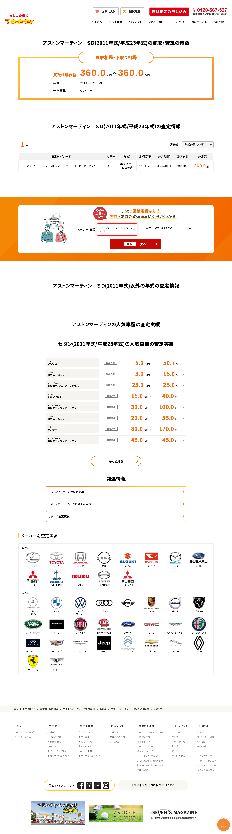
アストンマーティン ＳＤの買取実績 (130, 696)
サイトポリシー (194, 827)
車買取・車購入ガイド (207, 745)
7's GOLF (202, 736)
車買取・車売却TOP (24, 696)
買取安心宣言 (54, 722)
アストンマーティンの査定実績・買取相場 (84, 696)
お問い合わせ (211, 827)
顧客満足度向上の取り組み (151, 750)
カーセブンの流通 (146, 731)
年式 (148, 228)
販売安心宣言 (86, 726)
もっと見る (116, 461)
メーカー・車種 (86, 229)
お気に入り (108, 11)
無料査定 (52, 717)
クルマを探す (85, 717)
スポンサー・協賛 (205, 722)
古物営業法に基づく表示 (131, 827)
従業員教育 (143, 755)
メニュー (177, 717)
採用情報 (218, 22)
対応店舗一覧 (180, 726)
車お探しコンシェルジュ (90, 731)
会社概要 (202, 717)
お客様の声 (115, 726)
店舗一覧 (114, 717)
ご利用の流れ (179, 740)
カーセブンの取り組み (149, 740)
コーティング (177, 22)
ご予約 (176, 722)
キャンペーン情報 (22, 722)
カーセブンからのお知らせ (27, 717)
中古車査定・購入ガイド (59, 740)
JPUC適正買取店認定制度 (151, 745)
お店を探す (135, 22)
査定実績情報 (54, 726)
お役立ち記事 (199, 22)
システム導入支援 (206, 755)
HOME (18, 711)
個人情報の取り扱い (83, 827)
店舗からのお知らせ (120, 722)
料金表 (176, 731)
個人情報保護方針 (60, 827)
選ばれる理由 (156, 22)
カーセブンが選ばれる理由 (151, 717)
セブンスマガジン (205, 740)
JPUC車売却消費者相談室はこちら (153, 770)
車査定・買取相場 (49, 696)
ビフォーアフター (181, 736)
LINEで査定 (53, 731)
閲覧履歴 (134, 11)
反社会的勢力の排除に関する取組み (165, 827)
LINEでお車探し (86, 736)
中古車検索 (115, 22)
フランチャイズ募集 (206, 750)
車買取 (98, 22)
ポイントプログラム (57, 736)
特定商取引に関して (106, 827)
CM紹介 (201, 726)
